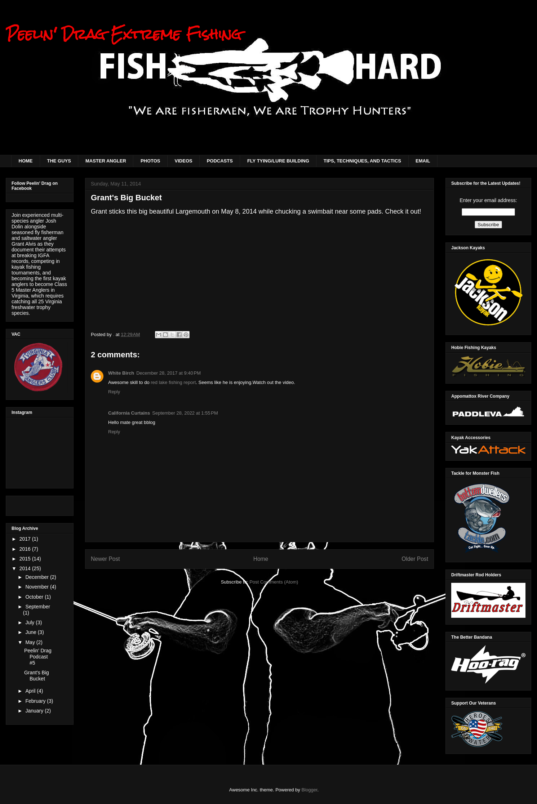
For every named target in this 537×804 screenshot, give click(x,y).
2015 (25, 559)
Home (260, 559)
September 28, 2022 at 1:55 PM (185, 413)
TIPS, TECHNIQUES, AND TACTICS (362, 161)
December (37, 577)
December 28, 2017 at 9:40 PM (168, 373)
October (35, 597)
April (31, 691)
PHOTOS (150, 161)
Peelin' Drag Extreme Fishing (123, 34)
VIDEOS (183, 161)
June (31, 632)
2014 (25, 568)
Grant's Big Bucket (36, 676)
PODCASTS (220, 161)
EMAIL (423, 161)
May (30, 642)
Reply (114, 391)
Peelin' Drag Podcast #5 (38, 657)
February (36, 701)
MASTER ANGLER (105, 161)
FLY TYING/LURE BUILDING (278, 161)
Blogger (309, 789)
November (37, 587)
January (35, 711)
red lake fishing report (173, 382)
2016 (25, 549)
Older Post (414, 559)
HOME (26, 161)
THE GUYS (59, 161)
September (37, 606)
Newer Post (105, 559)
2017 (25, 539)
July (30, 622)
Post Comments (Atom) (273, 582)
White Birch (121, 373)
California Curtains (129, 413)
